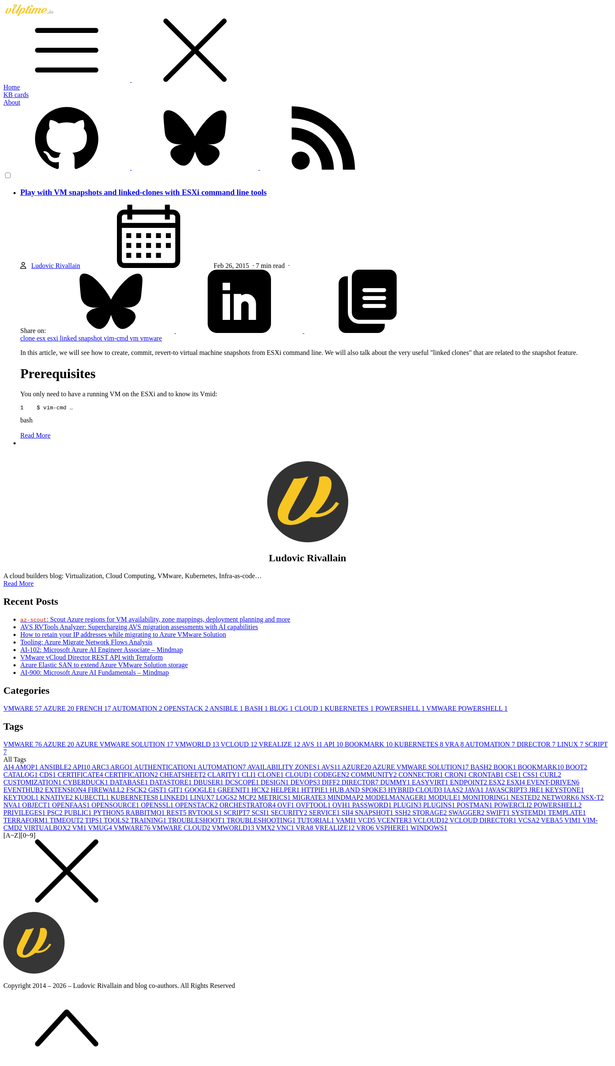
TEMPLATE (567, 813)
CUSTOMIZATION (33, 783)
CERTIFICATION (132, 775)
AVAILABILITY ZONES (284, 768)
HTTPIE (315, 791)
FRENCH (94, 709)
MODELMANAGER (396, 798)
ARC (101, 768)
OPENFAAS (72, 806)
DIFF (331, 783)
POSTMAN (475, 806)
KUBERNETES (350, 709)
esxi (53, 338)
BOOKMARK (369, 745)
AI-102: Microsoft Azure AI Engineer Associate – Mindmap (101, 651)
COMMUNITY (374, 775)
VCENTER (395, 821)
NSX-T (592, 798)
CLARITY (224, 775)
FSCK (137, 791)
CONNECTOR (421, 775)
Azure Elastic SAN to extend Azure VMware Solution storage (104, 666)
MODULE (445, 798)
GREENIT (234, 791)
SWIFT (499, 813)
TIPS (94, 821)
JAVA (475, 791)
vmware (151, 338)
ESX (498, 783)
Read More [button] (18, 584)
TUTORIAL (316, 821)
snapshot (91, 338)
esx (42, 338)
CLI (250, 775)
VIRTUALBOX (48, 829)
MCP (248, 798)
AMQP (27, 768)
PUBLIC (78, 813)
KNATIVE (57, 798)
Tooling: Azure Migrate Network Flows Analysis (86, 643)
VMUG (101, 829)
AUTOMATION (138, 709)
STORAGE (430, 813)
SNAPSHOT (375, 813)
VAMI (347, 821)
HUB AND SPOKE (359, 791)
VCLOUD (240, 745)
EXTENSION (66, 791)
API (334, 745)
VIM (573, 821)
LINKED (175, 798)
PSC (55, 813)
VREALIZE (280, 745)
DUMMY (396, 783)
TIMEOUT (67, 821)
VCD (367, 821)
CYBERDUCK (86, 783)
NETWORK (561, 798)
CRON (456, 775)
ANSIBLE (227, 709)
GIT (176, 791)
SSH (403, 813)
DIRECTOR (537, 745)
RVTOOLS (205, 813)
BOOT (577, 768)
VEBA (552, 821)
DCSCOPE (242, 783)
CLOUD (310, 709)
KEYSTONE (564, 791)
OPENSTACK (186, 709)
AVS (312, 745)
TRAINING (149, 821)
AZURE (59, 709)
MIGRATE (310, 798)
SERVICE (325, 813)
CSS (531, 775)
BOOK (505, 768)
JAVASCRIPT (507, 791)
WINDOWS (428, 829)
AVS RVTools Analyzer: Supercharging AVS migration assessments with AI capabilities (139, 628)
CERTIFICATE (81, 775)
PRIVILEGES (25, 813)
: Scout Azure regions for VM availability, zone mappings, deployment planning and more (155, 620)
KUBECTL (93, 798)
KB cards (16, 94)
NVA (12, 806)
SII (348, 813)
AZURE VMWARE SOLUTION (125, 745)
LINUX (571, 745)
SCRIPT (238, 813)
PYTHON (109, 813)
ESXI (517, 783)
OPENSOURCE (116, 806)
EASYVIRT (431, 783)
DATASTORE (171, 783)
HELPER (286, 791)
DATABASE (129, 783)
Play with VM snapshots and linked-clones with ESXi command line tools (143, 192)
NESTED (526, 798)
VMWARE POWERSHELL (466, 709)
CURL (550, 775)
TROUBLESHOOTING (262, 821)
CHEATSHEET (183, 775)
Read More (35, 436)
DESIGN (275, 783)
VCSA (529, 821)
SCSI (261, 813)
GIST (158, 791)
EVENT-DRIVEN (553, 783)
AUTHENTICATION (166, 768)
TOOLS (117, 821)
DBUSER (209, 783)
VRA (455, 745)
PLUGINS (440, 806)
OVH (342, 806)
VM (80, 829)
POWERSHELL (400, 709)
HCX (261, 791)
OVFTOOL (314, 806)
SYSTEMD (530, 813)
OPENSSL (158, 806)
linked (69, 338)
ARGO (122, 768)
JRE (537, 791)
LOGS (227, 798)
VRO (366, 829)
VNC (286, 829)
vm (135, 338)
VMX (266, 829)
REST (177, 813)
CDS (48, 775)
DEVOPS (306, 783)
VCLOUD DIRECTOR (484, 821)
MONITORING (486, 798)
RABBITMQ (146, 813)
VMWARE (23, 709)
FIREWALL (107, 791)
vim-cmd (117, 338)
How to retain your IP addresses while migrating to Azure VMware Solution (123, 635)
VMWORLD (198, 745)
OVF (286, 806)
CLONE (271, 775)
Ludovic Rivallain (55, 265)
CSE (514, 775)
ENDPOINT (469, 783)
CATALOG (21, 775)
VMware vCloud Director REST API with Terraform (91, 658)
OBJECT (37, 806)
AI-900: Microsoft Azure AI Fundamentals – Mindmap (94, 673)
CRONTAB (487, 775)
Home (11, 87)
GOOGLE (200, 791)
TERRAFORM (26, 821)
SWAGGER (467, 813)
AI (9, 768)
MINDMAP (346, 798)
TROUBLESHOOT (197, 821)
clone (28, 338)
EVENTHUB (24, 791)
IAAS (454, 791)
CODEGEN (332, 775)
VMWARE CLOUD (182, 829)
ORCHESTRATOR (248, 806)
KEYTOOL (21, 798)
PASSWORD (372, 806)
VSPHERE (392, 829)
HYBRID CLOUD (416, 791)
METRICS (275, 798)
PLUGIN (408, 806)
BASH (257, 709)
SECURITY (290, 813)
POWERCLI (514, 806)
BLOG (282, 709)
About (11, 102)
